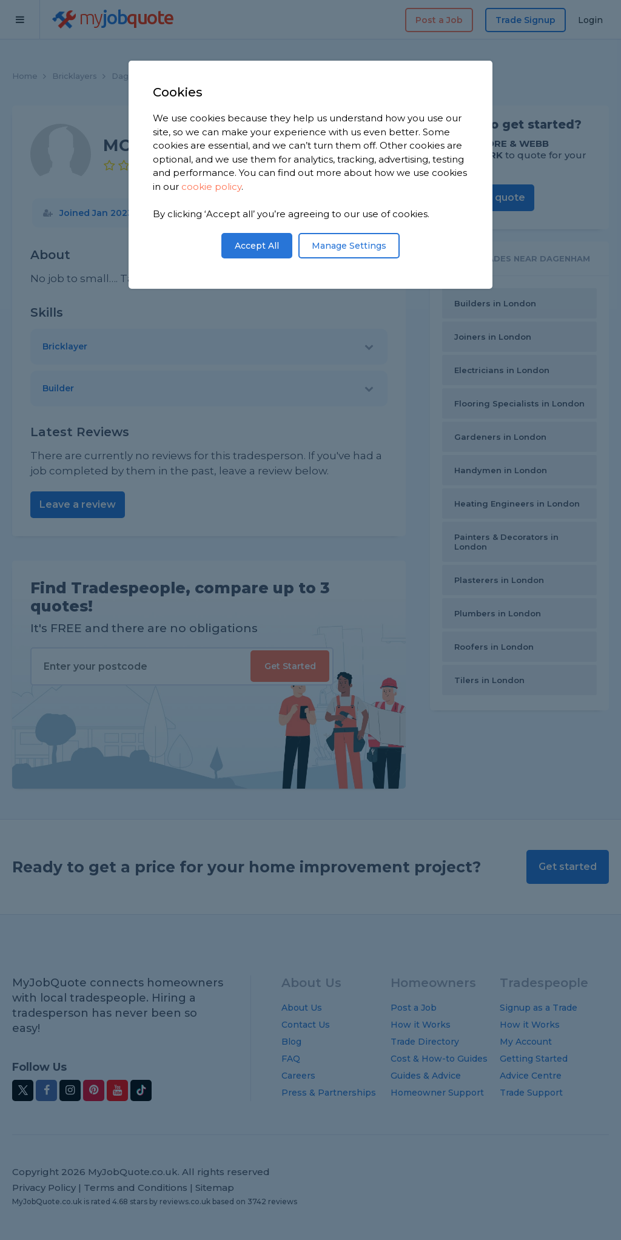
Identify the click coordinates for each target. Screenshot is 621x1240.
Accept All (257, 245)
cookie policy (211, 186)
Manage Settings (349, 245)
